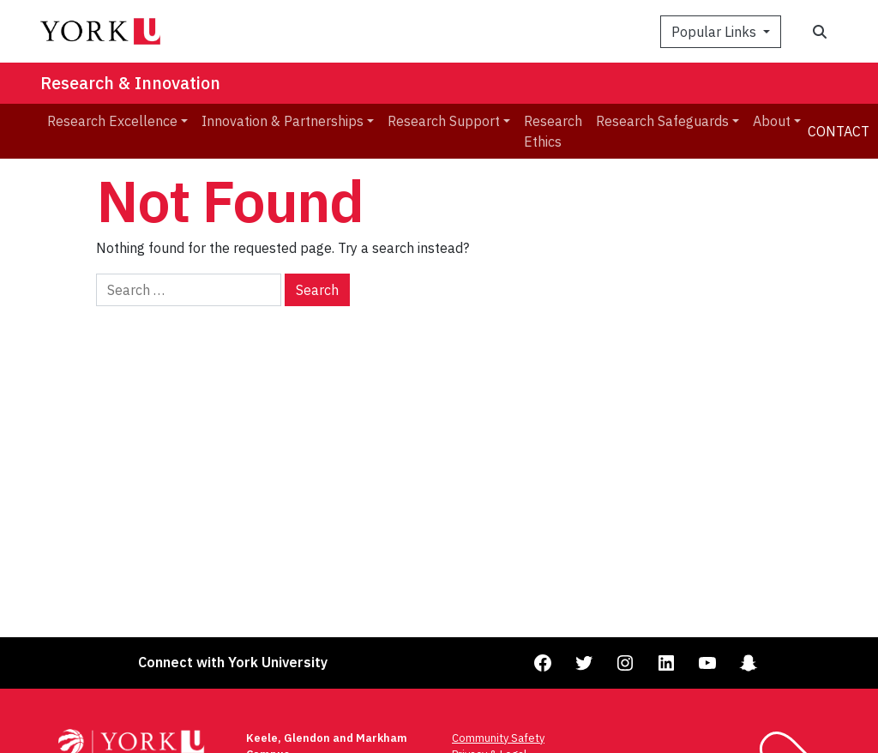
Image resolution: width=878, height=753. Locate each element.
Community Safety (498, 738)
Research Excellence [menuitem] (112, 121)
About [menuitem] (772, 121)
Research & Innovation (130, 82)
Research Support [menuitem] (444, 121)
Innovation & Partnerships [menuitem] (282, 121)
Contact (838, 131)
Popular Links (715, 31)
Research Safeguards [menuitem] (662, 121)
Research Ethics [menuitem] (553, 131)
